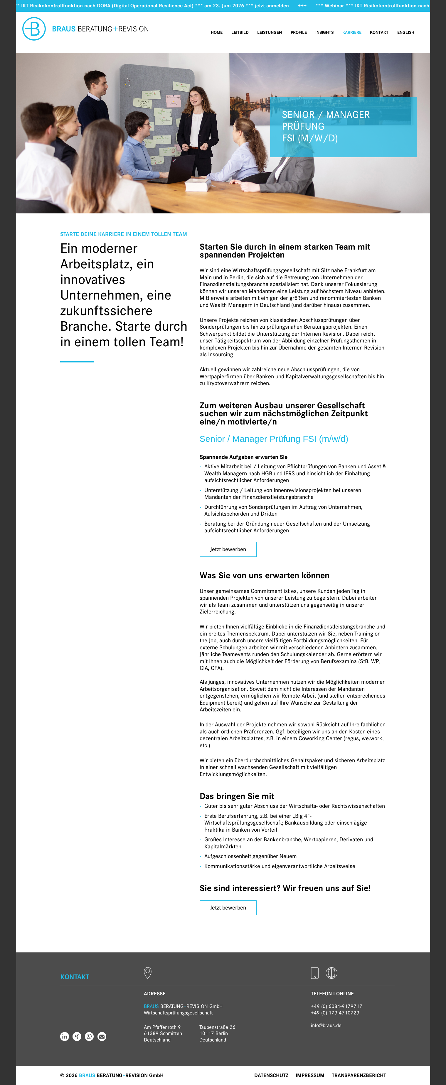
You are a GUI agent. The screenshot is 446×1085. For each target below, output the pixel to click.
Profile (299, 32)
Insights (324, 32)
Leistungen (269, 32)
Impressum (310, 1075)
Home (217, 32)
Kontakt (379, 32)
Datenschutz (271, 1075)
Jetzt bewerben (228, 549)
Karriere (351, 32)
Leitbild (240, 32)
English (405, 32)
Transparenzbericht (359, 1075)
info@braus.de (326, 1025)
